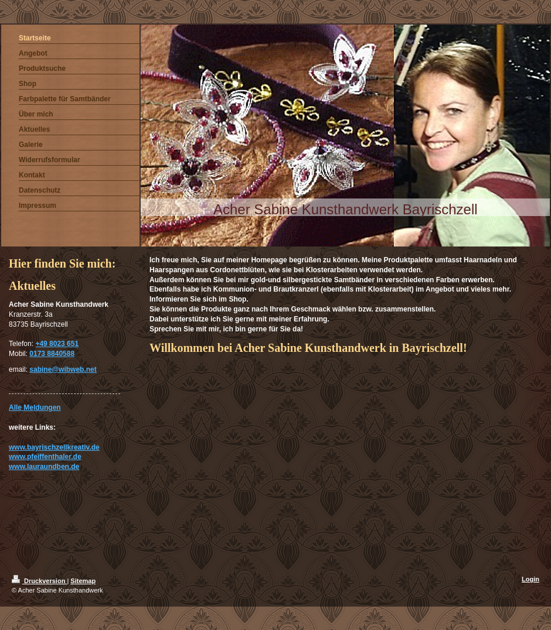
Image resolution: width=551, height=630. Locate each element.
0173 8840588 (51, 354)
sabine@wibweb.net (62, 369)
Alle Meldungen (35, 407)
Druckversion (39, 580)
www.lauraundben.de (44, 467)
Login (530, 579)
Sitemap (83, 580)
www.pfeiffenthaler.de (45, 457)
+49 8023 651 (57, 344)
